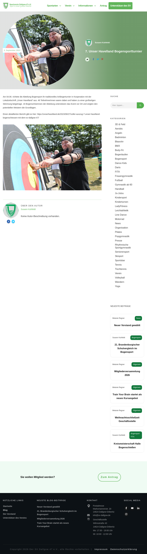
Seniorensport (122, 252)
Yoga (117, 286)
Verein (118, 273)
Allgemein (137, 364)
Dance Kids (121, 163)
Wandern (119, 282)
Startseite (7, 506)
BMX (117, 146)
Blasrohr (119, 141)
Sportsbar (120, 260)
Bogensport (121, 159)
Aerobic (119, 128)
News (118, 223)
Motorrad (119, 219)
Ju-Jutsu (119, 193)
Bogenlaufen (121, 154)
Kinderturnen (121, 202)
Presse (118, 240)
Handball (119, 189)
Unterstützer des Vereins (15, 518)
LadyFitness (121, 206)
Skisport (119, 256)
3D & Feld (120, 124)
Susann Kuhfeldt (118, 338)
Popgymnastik (122, 236)
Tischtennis (120, 269)
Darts (117, 167)
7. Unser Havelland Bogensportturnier (113, 51)
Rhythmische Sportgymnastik (123, 246)
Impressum (101, 549)
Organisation (121, 227)
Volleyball (120, 277)
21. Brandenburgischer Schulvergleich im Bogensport (127, 348)
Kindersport (121, 197)
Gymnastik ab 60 (123, 184)
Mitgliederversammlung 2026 (51, 519)
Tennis (118, 265)
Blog (5, 510)
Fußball (119, 180)
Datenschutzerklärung (123, 549)
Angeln (118, 133)
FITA (117, 172)
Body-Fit (119, 150)
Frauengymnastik (124, 176)
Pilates (118, 232)
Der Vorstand (9, 514)
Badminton (120, 137)
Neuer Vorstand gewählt (127, 325)
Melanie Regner (118, 318)
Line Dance (121, 215)
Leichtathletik (121, 210)
